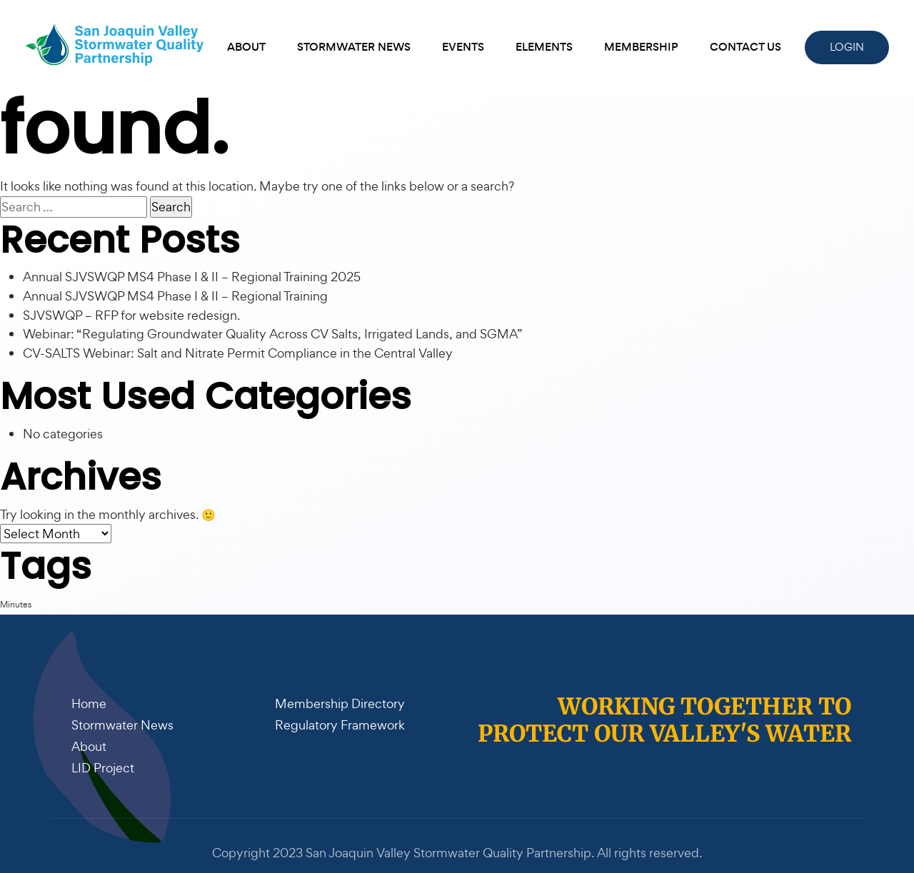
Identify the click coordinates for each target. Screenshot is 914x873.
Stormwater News (354, 46)
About (246, 46)
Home (88, 703)
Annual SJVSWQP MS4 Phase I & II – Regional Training (175, 296)
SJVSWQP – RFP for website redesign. (131, 315)
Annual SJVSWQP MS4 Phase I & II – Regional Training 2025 (192, 276)
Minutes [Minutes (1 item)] (15, 604)
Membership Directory (340, 703)
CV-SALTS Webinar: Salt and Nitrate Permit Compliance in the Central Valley (238, 353)
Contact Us (745, 46)
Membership (641, 46)
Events (463, 46)
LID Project (102, 768)
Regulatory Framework (340, 725)
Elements (544, 46)
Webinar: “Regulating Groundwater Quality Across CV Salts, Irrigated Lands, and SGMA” (273, 334)
